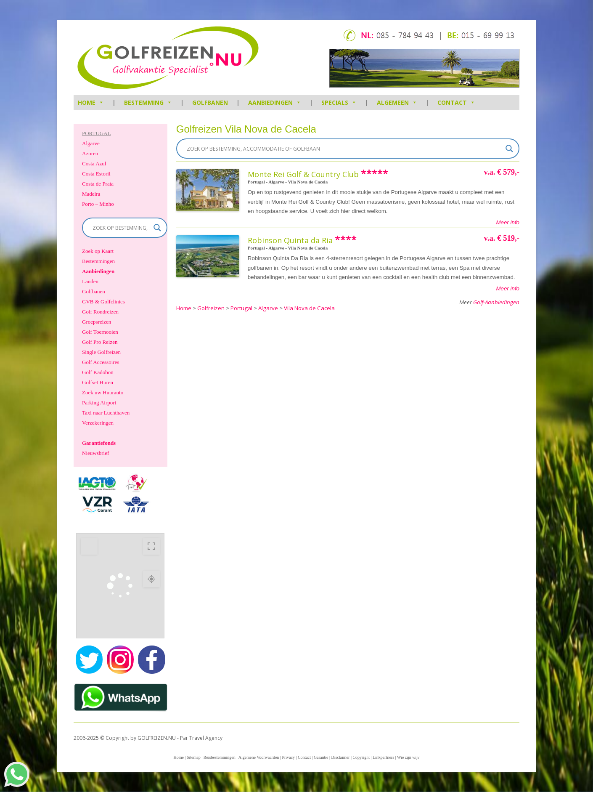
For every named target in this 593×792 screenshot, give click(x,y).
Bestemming (148, 102)
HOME (91, 102)
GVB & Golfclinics (103, 301)
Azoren (90, 153)
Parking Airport (99, 402)
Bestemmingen (98, 261)
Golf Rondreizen (100, 311)
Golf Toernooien (100, 332)
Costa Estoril (96, 173)
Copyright (361, 757)
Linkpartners (383, 757)
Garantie (321, 757)
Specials (339, 102)
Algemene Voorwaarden (258, 757)
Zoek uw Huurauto (102, 392)
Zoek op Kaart (98, 251)
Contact (456, 102)
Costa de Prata (98, 184)
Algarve (91, 143)
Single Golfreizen (101, 352)
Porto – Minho (98, 204)
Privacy (288, 757)
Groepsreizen (96, 322)
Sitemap (194, 757)
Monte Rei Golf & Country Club (303, 174)
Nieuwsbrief (95, 453)
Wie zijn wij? (408, 757)
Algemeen (397, 102)
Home (178, 757)
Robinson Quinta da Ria (290, 240)
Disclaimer (340, 757)
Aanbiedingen (274, 102)
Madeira (91, 194)
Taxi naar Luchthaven (106, 412)
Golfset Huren (97, 382)
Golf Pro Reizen (99, 342)
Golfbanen (210, 102)
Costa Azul (94, 163)
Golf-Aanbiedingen (496, 302)
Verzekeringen (98, 423)
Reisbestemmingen (220, 757)
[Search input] (344, 148)
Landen (90, 281)
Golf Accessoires (100, 362)
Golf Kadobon (98, 372)
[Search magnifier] (509, 148)
